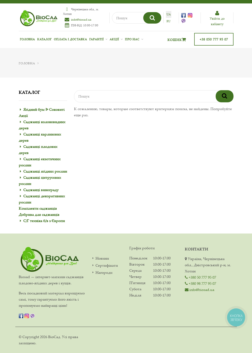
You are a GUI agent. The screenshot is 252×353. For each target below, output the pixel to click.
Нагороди (103, 272)
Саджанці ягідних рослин (45, 171)
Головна (27, 39)
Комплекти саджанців (38, 208)
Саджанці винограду (40, 189)
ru (168, 21)
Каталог (44, 39)
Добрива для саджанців (39, 214)
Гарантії (96, 39)
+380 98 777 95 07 (200, 283)
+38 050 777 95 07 (214, 39)
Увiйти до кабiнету (217, 18)
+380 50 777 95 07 (200, 277)
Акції (114, 39)
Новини (102, 258)
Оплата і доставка (70, 39)
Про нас (132, 39)
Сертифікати (106, 265)
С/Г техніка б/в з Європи (44, 220)
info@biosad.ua (81, 19)
